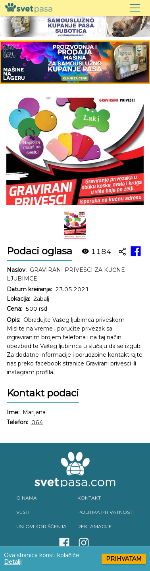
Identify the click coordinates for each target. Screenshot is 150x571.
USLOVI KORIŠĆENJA (41, 526)
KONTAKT (89, 498)
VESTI (22, 512)
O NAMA (26, 498)
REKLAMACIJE (94, 526)
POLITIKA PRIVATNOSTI (105, 512)
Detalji (12, 561)
